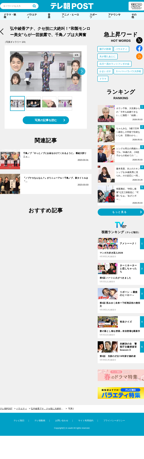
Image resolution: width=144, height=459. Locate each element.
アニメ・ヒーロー (70, 15)
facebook (139, 48)
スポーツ (93, 15)
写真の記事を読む (46, 120)
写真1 (71, 408)
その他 (133, 15)
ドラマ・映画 (10, 15)
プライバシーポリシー (114, 420)
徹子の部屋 (105, 49)
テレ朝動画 (39, 420)
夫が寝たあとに (107, 56)
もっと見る (119, 212)
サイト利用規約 (85, 420)
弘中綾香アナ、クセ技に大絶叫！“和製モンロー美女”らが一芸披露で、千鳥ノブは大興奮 (49, 408)
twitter (139, 40)
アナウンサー (114, 15)
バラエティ (32, 15)
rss (139, 56)
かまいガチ (105, 71)
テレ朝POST (72, 6)
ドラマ (102, 78)
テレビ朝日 (19, 420)
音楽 (49, 15)
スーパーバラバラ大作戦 (128, 71)
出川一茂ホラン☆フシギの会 (114, 63)
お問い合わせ (61, 420)
